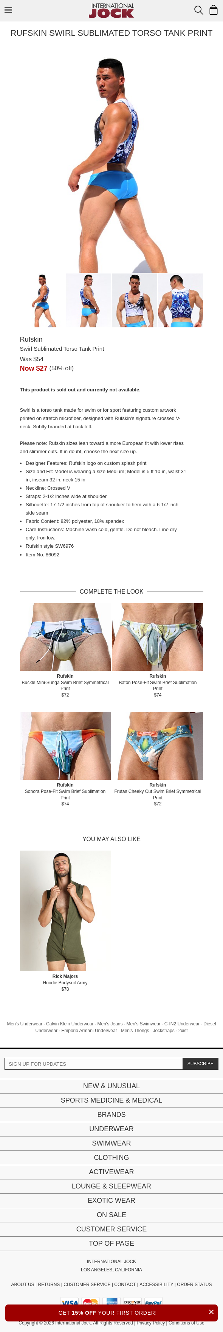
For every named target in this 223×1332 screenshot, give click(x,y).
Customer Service (111, 1229)
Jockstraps (163, 1030)
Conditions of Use (186, 1323)
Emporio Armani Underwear (89, 1030)
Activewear (111, 1172)
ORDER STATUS (194, 1284)
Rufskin (31, 339)
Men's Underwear (24, 1023)
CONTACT (125, 1284)
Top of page (111, 1243)
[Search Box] (198, 10)
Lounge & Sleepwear (111, 1186)
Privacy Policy (150, 1323)
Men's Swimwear (144, 1023)
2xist (183, 1030)
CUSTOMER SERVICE (86, 1284)
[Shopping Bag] (213, 10)
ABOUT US (22, 1284)
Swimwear (111, 1143)
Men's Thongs (135, 1030)
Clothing (111, 1157)
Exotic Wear (111, 1200)
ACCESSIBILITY (156, 1284)
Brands (111, 1114)
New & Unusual (111, 1086)
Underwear (111, 1129)
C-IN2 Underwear (182, 1023)
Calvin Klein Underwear (69, 1023)
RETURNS (49, 1284)
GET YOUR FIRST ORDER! (138, 1312)
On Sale (111, 1215)
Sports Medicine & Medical (112, 1100)
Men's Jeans (110, 1023)
